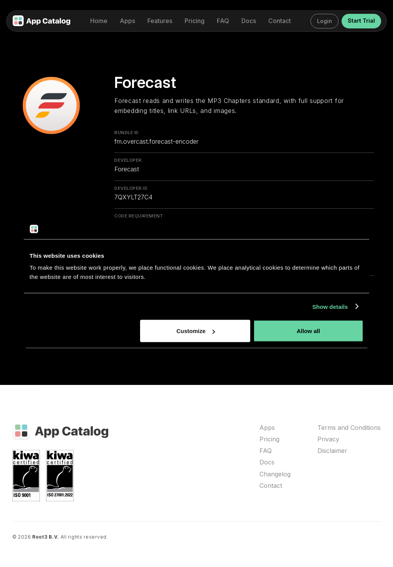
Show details (330, 306)
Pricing (269, 439)
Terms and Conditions (349, 427)
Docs (266, 462)
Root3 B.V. (45, 537)
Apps (267, 427)
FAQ (265, 450)
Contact (270, 485)
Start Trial (361, 20)
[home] (41, 21)
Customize (196, 331)
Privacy (328, 439)
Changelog (275, 474)
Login (324, 21)
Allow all (308, 331)
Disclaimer (332, 450)
